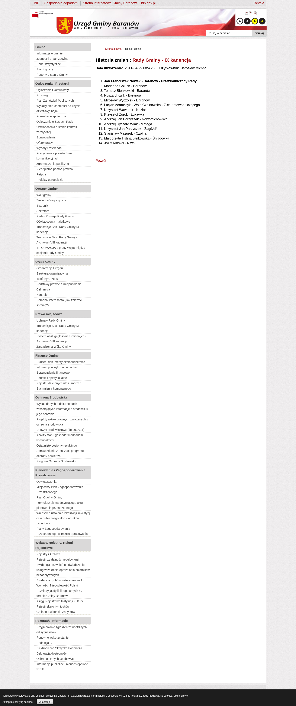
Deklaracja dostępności (51, 653)
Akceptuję (45, 701)
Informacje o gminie (49, 53)
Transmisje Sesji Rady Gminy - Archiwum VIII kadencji (56, 240)
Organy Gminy (46, 188)
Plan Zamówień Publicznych (55, 100)
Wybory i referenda (49, 148)
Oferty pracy (44, 142)
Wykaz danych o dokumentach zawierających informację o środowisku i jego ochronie (63, 409)
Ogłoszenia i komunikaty (52, 90)
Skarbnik (42, 205)
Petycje (41, 174)
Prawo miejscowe (48, 314)
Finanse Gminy (47, 355)
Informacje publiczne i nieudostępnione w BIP (62, 666)
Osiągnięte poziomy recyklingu (56, 445)
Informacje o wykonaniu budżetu (57, 367)
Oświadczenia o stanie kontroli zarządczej (56, 129)
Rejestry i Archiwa (48, 554)
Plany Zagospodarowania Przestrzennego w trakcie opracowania (62, 531)
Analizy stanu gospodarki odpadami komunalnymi (60, 437)
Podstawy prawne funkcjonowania (58, 284)
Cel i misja (43, 289)
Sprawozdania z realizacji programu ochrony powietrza (60, 453)
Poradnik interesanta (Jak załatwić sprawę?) (59, 302)
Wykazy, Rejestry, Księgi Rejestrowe (54, 545)
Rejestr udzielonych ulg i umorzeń (58, 383)
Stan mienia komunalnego (53, 388)
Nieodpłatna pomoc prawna (54, 169)
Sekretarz (42, 211)
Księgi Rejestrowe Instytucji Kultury (59, 601)
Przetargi (42, 95)
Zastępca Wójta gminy (51, 200)
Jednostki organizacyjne (52, 58)
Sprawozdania (45, 137)
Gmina (40, 47)
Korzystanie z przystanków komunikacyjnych (54, 156)
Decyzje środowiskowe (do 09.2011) (60, 429)
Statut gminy (44, 69)
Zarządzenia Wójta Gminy (53, 346)
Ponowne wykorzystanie (52, 637)
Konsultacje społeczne (51, 116)
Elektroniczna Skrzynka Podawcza (59, 648)
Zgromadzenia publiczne (52, 163)
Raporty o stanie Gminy (52, 74)
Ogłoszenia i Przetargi (52, 83)
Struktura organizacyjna (52, 273)
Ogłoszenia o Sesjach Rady (54, 121)
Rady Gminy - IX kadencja (161, 60)
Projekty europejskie (49, 179)
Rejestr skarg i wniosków (52, 606)
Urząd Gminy (45, 261)
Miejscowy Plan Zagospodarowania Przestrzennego (59, 489)
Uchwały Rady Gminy (50, 320)
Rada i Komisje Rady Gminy (55, 216)
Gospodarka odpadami (61, 3)
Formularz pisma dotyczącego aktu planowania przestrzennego (59, 505)
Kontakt (258, 3)
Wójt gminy (43, 195)
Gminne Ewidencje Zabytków (55, 611)
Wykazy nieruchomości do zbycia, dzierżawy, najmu (58, 108)
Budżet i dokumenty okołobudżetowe (60, 362)
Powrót (101, 160)
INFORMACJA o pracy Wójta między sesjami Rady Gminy (60, 250)
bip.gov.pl (148, 3)
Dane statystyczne (48, 64)
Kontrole (42, 294)
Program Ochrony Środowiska (56, 461)
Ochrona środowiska (51, 397)
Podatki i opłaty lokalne (51, 378)
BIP (36, 3)
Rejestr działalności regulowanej (57, 559)
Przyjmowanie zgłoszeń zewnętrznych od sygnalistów (61, 629)
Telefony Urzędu (47, 278)
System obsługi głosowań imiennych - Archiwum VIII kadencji (61, 338)
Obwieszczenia (46, 481)
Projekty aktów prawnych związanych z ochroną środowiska (62, 422)
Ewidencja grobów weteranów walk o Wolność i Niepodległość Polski (60, 583)
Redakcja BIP (45, 643)
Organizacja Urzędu (49, 268)
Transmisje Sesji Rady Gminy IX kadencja (57, 229)
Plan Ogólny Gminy (49, 497)
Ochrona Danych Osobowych (55, 658)
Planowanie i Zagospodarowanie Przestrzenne (60, 472)
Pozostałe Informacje (51, 620)
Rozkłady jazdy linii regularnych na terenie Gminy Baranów (59, 593)
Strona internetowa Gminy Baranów (110, 3)
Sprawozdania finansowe (53, 372)
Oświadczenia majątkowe (53, 221)
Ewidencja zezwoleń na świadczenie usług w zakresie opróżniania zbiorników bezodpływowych (63, 570)
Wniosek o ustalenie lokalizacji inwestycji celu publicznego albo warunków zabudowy (63, 518)
